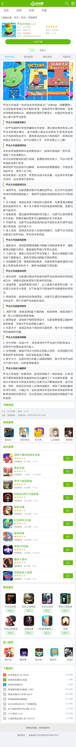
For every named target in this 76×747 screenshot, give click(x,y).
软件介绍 (9, 56)
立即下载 (38, 41)
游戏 (19, 10)
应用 (31, 10)
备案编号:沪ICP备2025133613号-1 (44, 735)
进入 (68, 458)
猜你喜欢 (47, 56)
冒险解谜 (27, 33)
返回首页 (21, 735)
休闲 (32, 50)
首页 (6, 10)
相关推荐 (28, 56)
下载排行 (66, 56)
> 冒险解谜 (31, 17)
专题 (44, 10)
